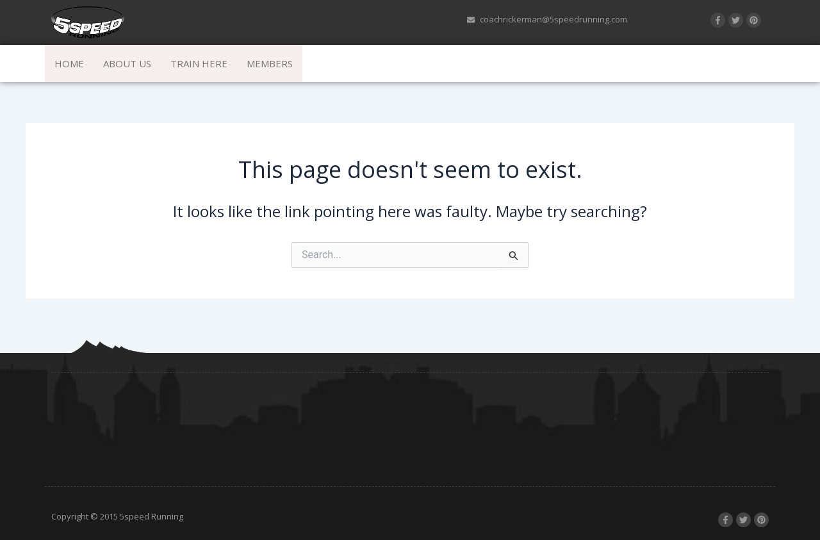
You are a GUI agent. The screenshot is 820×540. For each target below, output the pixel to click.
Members (270, 63)
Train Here (198, 63)
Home (69, 63)
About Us (127, 63)
